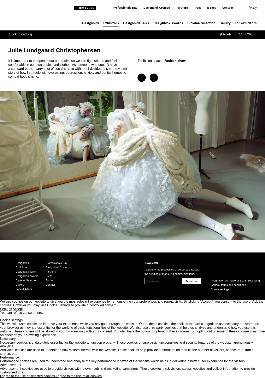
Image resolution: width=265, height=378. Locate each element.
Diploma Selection (201, 23)
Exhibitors (111, 24)
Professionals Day (125, 8)
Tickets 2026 (85, 8)
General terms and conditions (228, 284)
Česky (253, 8)
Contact (227, 8)
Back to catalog (20, 34)
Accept (18, 309)
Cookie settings (220, 289)
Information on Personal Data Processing (235, 280)
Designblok (90, 23)
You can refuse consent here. (21, 312)
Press (197, 8)
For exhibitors (246, 23)
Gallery (225, 23)
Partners (182, 8)
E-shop (211, 8)
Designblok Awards (168, 23)
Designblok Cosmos (156, 8)
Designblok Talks (136, 23)
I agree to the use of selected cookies (28, 376)
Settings (6, 309)
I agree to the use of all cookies (79, 376)
